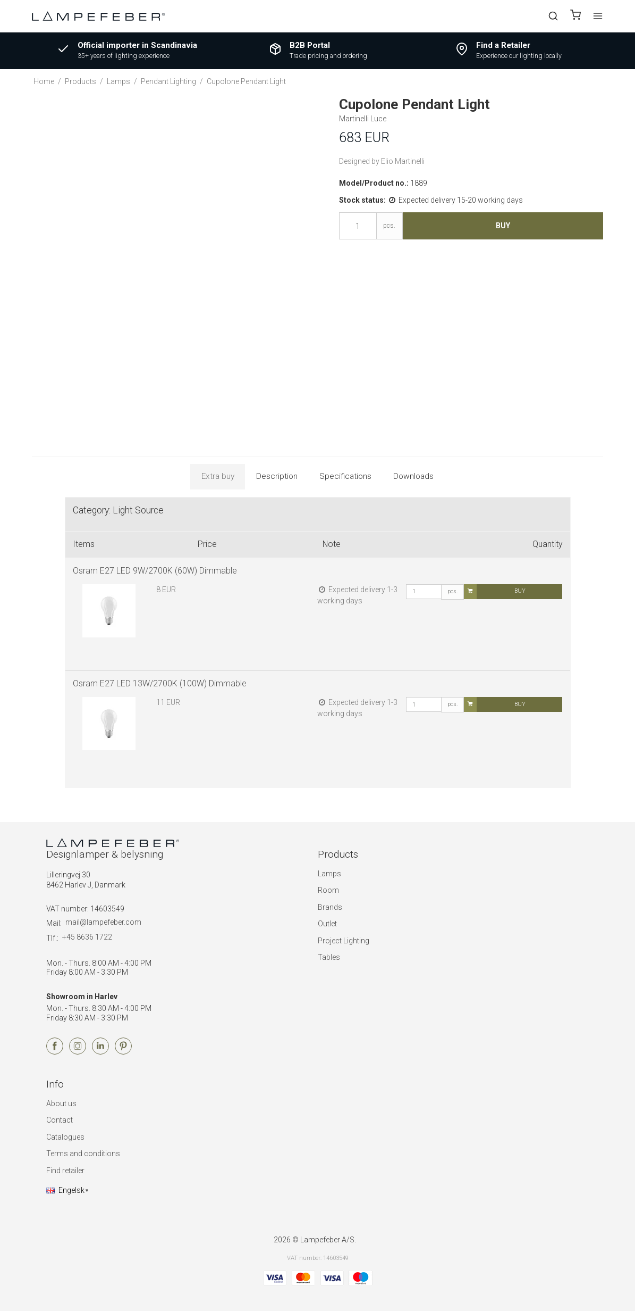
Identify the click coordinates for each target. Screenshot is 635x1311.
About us (61, 1103)
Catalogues (65, 1137)
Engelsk (65, 1190)
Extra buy (217, 476)
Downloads (413, 476)
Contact (59, 1120)
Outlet (327, 923)
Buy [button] (503, 225)
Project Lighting (343, 940)
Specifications (345, 476)
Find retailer (65, 1170)
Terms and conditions (83, 1153)
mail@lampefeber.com (103, 922)
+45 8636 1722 (87, 937)
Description (277, 476)
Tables (329, 957)
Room (328, 890)
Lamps (329, 873)
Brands (330, 907)
